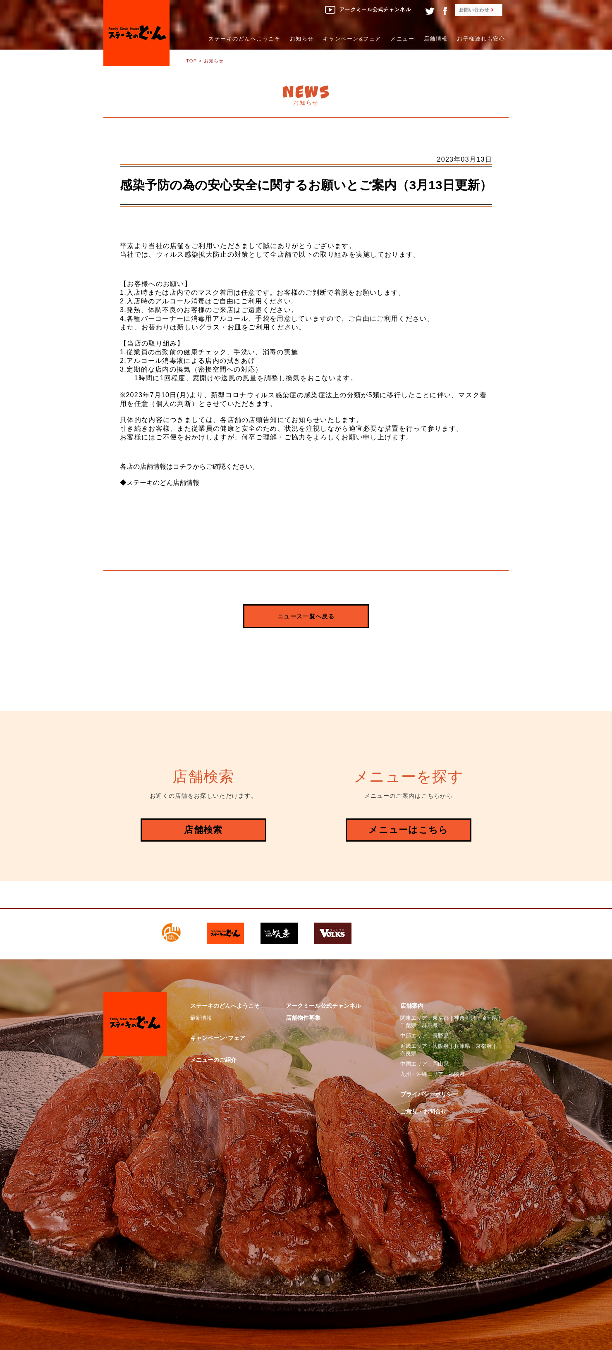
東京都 (441, 1018)
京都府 (484, 1046)
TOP (191, 60)
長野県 (441, 1036)
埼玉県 (489, 1018)
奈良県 (408, 1053)
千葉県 (408, 1025)
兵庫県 (462, 1046)
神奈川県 (465, 1018)
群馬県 (430, 1025)
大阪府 (441, 1046)
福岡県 (457, 1074)
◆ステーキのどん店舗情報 (159, 482)
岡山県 (441, 1064)
